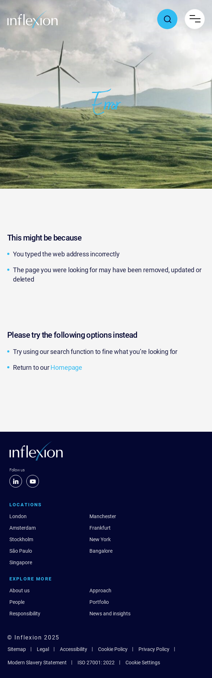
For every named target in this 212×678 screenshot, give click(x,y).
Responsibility (24, 613)
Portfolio (99, 602)
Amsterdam (22, 528)
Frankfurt (100, 528)
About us (19, 590)
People (17, 602)
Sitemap (17, 649)
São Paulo (20, 551)
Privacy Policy (153, 649)
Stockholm (21, 539)
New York (100, 539)
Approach (100, 590)
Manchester (102, 516)
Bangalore (100, 551)
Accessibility (73, 649)
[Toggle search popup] (167, 19)
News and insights (110, 613)
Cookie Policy (113, 649)
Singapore (20, 562)
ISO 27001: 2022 (96, 662)
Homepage (66, 367)
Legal (43, 649)
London (18, 516)
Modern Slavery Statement (37, 662)
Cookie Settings (142, 662)
